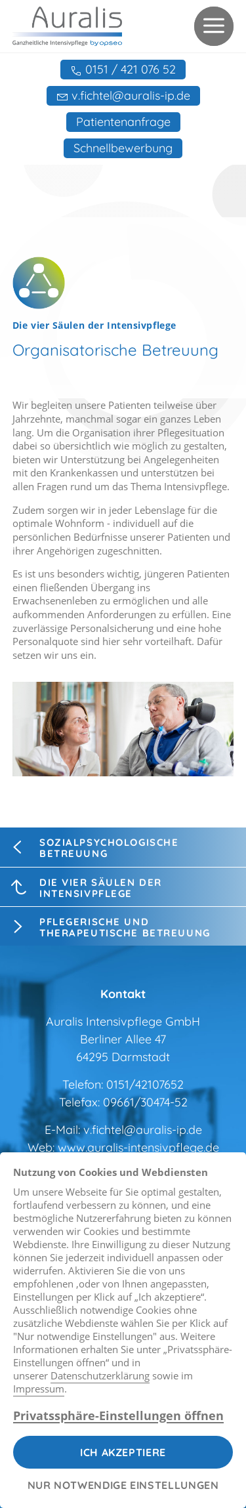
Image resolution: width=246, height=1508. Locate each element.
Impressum (38, 1388)
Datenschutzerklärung (100, 1375)
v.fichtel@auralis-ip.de (142, 1129)
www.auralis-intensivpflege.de (138, 1147)
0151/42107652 (145, 1084)
